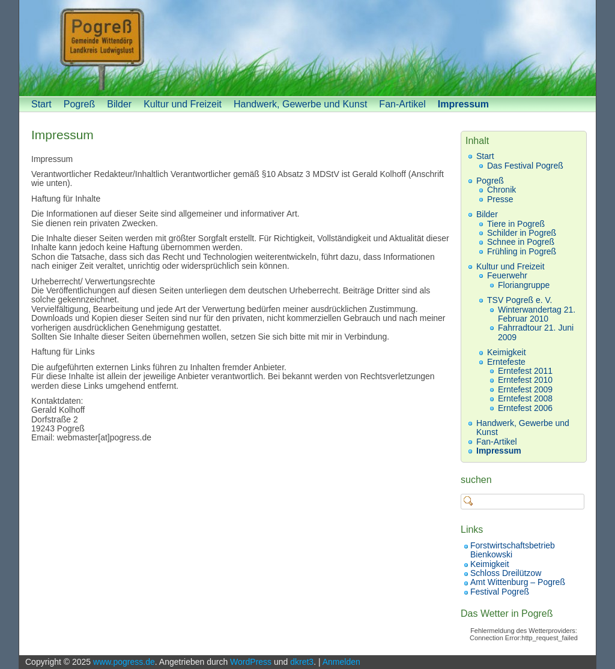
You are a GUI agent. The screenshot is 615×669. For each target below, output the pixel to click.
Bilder (119, 104)
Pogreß (79, 104)
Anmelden (341, 662)
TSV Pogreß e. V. (519, 300)
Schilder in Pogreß (521, 233)
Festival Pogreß (499, 591)
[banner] (307, 48)
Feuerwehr (507, 275)
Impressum (463, 104)
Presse (500, 199)
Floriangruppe (524, 285)
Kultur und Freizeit (183, 104)
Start (41, 104)
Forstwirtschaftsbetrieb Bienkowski (512, 550)
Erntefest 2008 (525, 398)
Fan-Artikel (402, 104)
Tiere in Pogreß (516, 224)
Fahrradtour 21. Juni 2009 (536, 332)
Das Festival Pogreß (525, 165)
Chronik (501, 189)
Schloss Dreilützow (505, 573)
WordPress (250, 662)
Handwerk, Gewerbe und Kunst (300, 104)
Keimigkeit (506, 352)
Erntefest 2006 (525, 408)
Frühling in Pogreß (521, 251)
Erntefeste (506, 362)
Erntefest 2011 (525, 371)
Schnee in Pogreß (520, 242)
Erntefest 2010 (525, 380)
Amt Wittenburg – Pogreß (517, 582)
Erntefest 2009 (525, 389)
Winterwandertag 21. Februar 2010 (536, 314)
